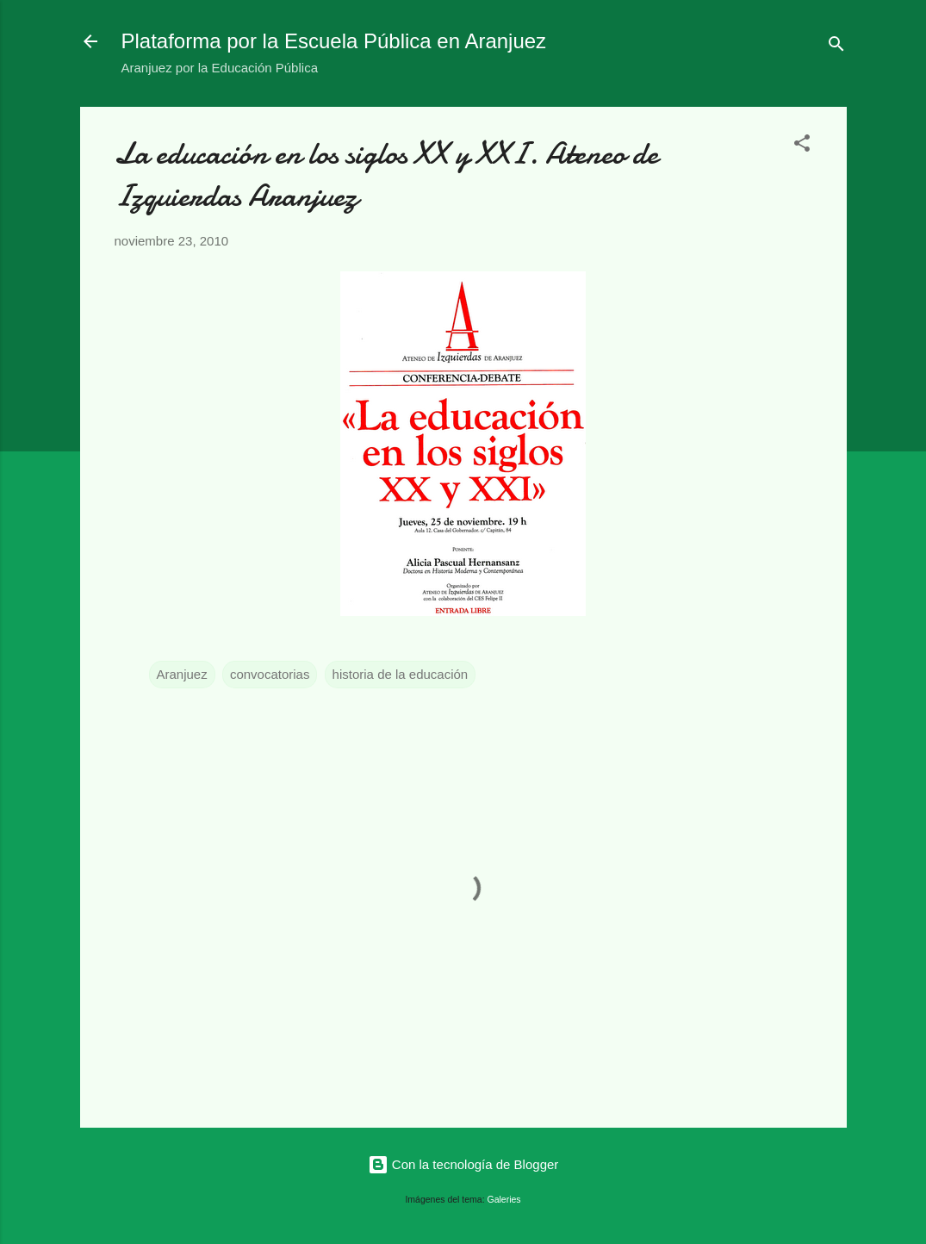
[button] (802, 146)
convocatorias (270, 674)
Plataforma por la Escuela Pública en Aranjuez (334, 41)
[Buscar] (836, 47)
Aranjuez (182, 674)
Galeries (504, 1199)
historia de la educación (400, 674)
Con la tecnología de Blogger (463, 1164)
